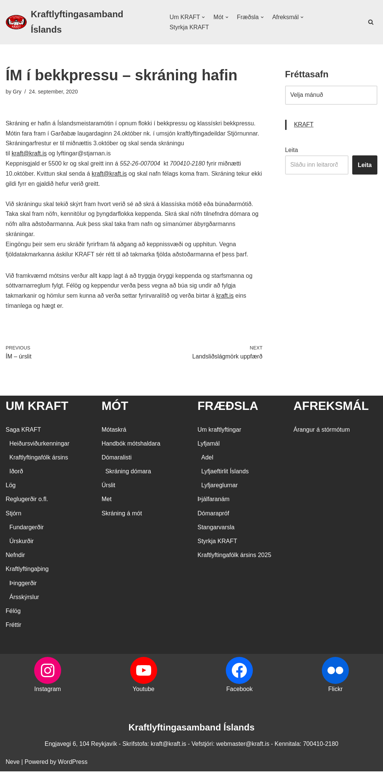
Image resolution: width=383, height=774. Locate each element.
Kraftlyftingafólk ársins (38, 460)
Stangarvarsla (216, 530)
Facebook (239, 692)
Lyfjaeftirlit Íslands (225, 474)
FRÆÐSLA (228, 409)
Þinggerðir (23, 586)
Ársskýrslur (24, 599)
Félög (13, 613)
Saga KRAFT (23, 432)
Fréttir (13, 628)
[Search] (371, 22)
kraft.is (227, 298)
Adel (207, 460)
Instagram (47, 692)
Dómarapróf (213, 516)
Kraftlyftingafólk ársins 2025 (235, 558)
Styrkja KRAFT (189, 27)
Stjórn (13, 516)
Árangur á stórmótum (321, 432)
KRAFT (304, 125)
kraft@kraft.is (29, 154)
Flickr (335, 692)
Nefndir (15, 558)
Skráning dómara (128, 474)
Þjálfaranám (214, 502)
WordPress (72, 764)
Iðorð (16, 474)
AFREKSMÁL (331, 409)
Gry (17, 92)
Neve (13, 764)
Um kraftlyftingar (219, 432)
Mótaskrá (114, 432)
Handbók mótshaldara (131, 446)
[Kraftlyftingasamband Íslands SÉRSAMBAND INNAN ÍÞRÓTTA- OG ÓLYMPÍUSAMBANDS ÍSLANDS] (81, 22)
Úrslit (108, 488)
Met (107, 502)
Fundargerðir (26, 530)
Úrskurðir (21, 544)
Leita (291, 150)
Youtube (144, 692)
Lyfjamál (209, 446)
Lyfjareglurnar (219, 488)
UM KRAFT (37, 409)
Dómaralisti (117, 460)
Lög (11, 488)
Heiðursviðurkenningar (39, 446)
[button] (202, 17)
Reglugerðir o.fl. (27, 502)
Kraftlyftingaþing (27, 572)
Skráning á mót (122, 516)
